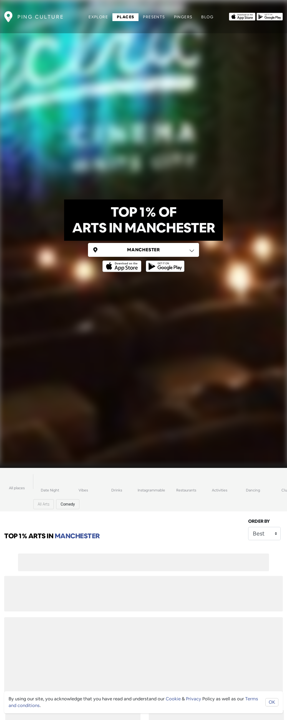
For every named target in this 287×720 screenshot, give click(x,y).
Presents (154, 16)
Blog (207, 16)
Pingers (183, 16)
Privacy (193, 699)
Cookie (173, 699)
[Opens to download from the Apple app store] (242, 16)
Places (125, 16)
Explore (98, 16)
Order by (259, 521)
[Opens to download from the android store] (269, 16)
